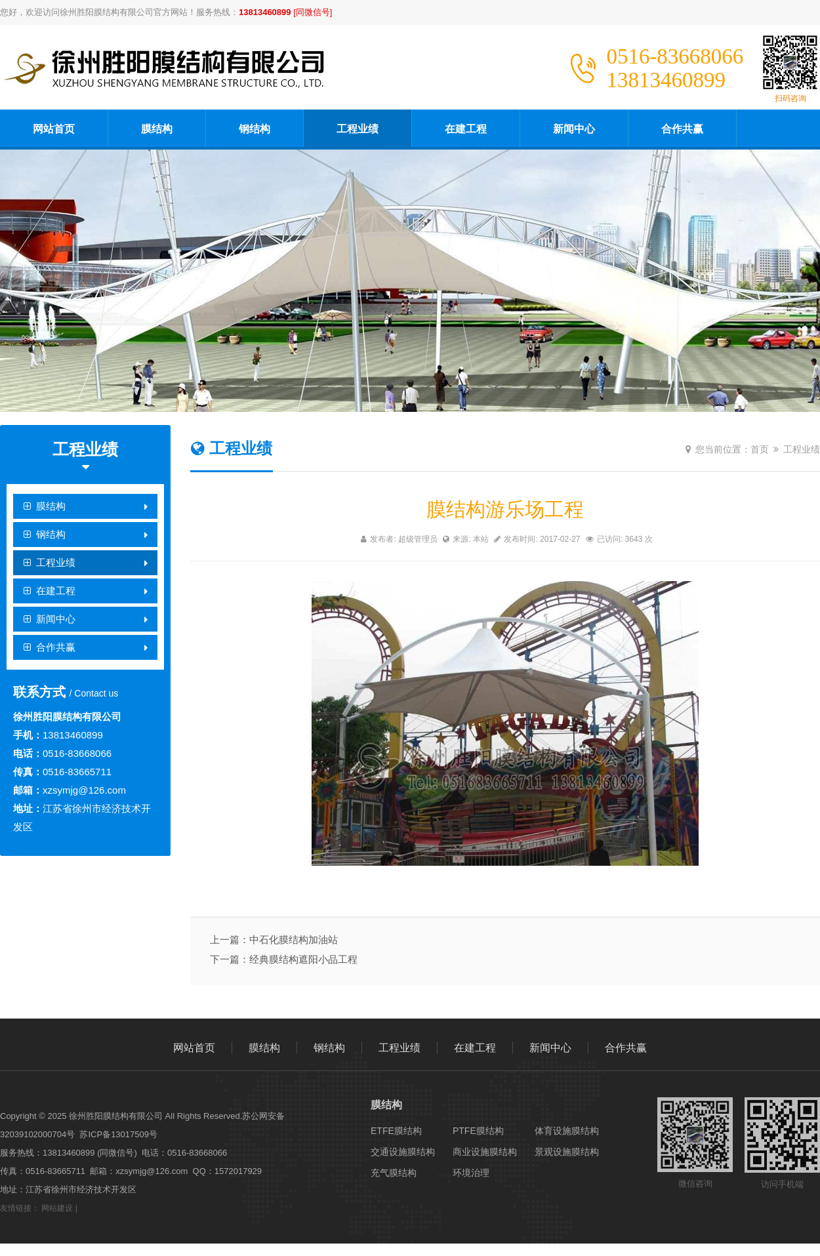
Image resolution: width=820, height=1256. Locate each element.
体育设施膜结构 (567, 1130)
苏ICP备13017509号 (118, 1134)
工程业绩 (358, 128)
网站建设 (57, 1208)
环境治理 (471, 1172)
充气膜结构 (394, 1172)
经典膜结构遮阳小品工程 (303, 959)
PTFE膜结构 (478, 1130)
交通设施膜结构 (403, 1151)
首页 (759, 449)
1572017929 (238, 1171)
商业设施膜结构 (485, 1151)
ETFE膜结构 (396, 1130)
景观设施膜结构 (567, 1151)
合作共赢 (682, 128)
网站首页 (54, 128)
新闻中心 (574, 128)
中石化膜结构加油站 (293, 939)
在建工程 (466, 128)
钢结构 (254, 128)
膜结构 (157, 128)
